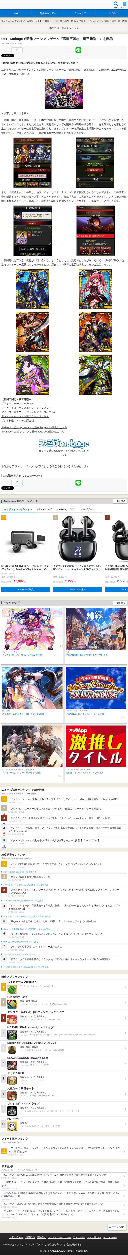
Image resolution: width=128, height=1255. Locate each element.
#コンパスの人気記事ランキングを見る (19, 872)
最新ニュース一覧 (53, 21)
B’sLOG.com (110, 1237)
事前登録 (54, 28)
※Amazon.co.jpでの (12, 431)
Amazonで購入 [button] (26, 589)
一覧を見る (119, 501)
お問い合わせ (16, 1237)
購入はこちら (56, 431)
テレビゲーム (87, 509)
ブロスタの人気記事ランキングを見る (19, 954)
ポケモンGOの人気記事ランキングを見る (20, 942)
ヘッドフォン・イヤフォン (18, 509)
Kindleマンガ (44, 509)
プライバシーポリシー (59, 1237)
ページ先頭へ (118, 1227)
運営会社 (41, 1237)
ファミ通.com (94, 1237)
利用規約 (30, 1237)
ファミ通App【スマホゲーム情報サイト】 (21, 21)
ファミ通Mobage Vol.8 (36, 431)
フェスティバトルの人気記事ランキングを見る (23, 901)
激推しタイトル (70, 28)
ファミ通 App (12, 5)
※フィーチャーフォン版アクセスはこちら (25, 416)
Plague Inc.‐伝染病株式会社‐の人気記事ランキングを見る (26, 929)
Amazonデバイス (66, 509)
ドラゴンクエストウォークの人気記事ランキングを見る (26, 916)
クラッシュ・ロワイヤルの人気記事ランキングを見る (25, 885)
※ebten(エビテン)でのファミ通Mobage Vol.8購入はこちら (34, 427)
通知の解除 (79, 1237)
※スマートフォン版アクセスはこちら (35, 412)
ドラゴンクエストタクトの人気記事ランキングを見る (25, 967)
